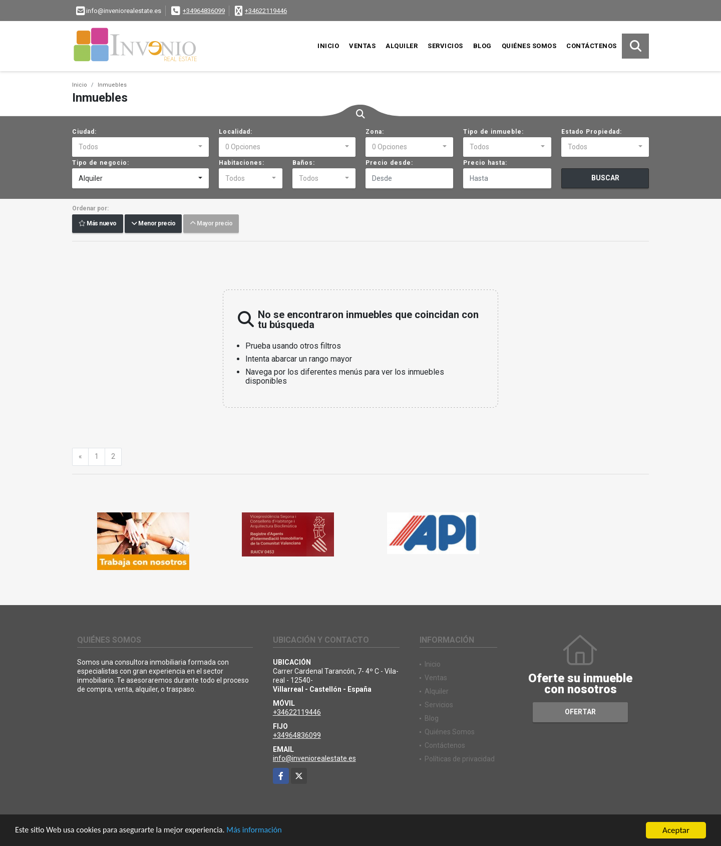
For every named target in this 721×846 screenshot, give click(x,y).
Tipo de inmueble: (493, 131)
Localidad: (235, 131)
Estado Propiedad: (591, 131)
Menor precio (153, 223)
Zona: (375, 131)
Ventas (362, 46)
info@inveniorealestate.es (314, 758)
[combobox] (140, 147)
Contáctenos (591, 46)
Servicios (445, 46)
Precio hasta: (485, 162)
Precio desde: (389, 162)
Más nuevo (98, 223)
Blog (482, 46)
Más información (267, 831)
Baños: (303, 162)
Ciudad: (84, 131)
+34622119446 (266, 11)
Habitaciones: (241, 162)
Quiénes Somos (529, 46)
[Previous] (80, 457)
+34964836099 (204, 11)
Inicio (328, 46)
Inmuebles (112, 85)
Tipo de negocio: (100, 162)
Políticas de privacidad (460, 759)
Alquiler (402, 46)
